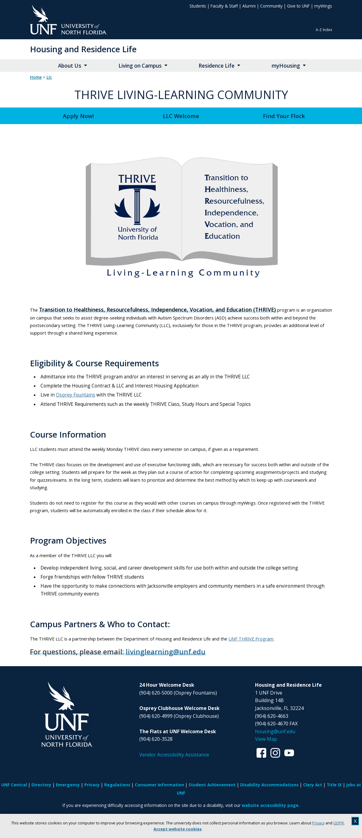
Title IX (334, 785)
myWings (323, 6)
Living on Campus (140, 65)
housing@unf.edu (275, 731)
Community (271, 6)
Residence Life (216, 65)
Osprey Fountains (75, 395)
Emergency (68, 785)
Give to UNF (298, 6)
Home (36, 77)
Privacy (318, 823)
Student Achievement (212, 785)
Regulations (117, 785)
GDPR (338, 823)
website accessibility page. (271, 805)
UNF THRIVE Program (250, 639)
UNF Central (14, 785)
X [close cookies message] (355, 821)
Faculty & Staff (224, 6)
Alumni (249, 6)
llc (49, 77)
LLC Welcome (181, 116)
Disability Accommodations (269, 785)
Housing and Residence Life (83, 49)
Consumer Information (159, 785)
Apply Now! (78, 116)
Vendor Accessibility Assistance (174, 754)
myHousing (286, 65)
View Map (266, 739)
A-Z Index (324, 29)
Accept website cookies (178, 829)
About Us (69, 65)
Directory (41, 785)
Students (197, 6)
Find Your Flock (284, 116)
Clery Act (312, 785)
